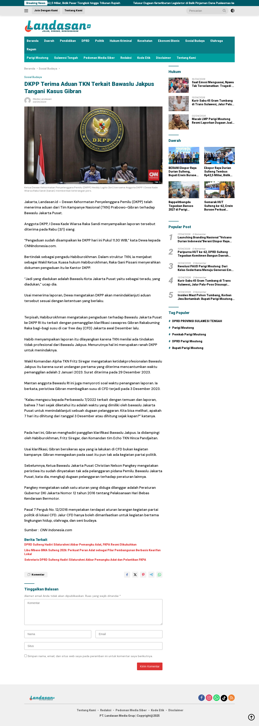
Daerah (49, 40)
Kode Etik (143, 57)
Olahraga (216, 40)
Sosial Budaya (195, 40)
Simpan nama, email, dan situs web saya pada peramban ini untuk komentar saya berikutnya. (90, 656)
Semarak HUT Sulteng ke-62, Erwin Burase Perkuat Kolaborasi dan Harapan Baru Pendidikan (218, 205)
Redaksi (126, 57)
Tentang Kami (73, 10)
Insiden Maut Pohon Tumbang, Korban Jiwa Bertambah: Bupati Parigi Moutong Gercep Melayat (205, 297)
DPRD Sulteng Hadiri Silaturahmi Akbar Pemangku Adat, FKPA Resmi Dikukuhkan (80, 544)
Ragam (31, 49)
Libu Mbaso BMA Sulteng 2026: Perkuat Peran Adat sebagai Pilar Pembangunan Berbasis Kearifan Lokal (92, 552)
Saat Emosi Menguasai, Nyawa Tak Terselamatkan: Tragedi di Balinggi (213, 84)
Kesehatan (144, 40)
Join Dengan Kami (46, 10)
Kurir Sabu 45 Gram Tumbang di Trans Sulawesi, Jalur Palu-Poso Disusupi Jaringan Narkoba (212, 102)
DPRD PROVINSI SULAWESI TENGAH (197, 321)
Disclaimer (163, 57)
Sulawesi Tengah (66, 57)
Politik (99, 40)
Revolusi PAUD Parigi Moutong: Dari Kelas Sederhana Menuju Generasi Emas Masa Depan (206, 268)
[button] (224, 10)
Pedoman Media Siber (99, 57)
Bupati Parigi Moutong (187, 348)
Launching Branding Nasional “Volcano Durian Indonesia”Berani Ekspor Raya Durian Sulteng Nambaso (205, 239)
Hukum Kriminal (121, 40)
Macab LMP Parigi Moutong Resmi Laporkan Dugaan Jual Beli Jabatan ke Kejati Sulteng (212, 120)
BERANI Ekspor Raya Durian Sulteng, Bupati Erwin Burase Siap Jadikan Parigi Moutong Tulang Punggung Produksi (183, 171)
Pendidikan (68, 40)
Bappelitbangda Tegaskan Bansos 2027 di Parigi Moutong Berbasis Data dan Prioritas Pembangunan (181, 205)
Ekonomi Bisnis (168, 40)
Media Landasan (42, 99)
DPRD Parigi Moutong (187, 341)
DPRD (85, 40)
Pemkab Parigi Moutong (189, 334)
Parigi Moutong (37, 57)
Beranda (32, 40)
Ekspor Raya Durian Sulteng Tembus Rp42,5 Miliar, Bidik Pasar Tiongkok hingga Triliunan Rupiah (68, 3)
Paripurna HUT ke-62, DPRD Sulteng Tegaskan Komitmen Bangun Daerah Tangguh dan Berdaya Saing (203, 253)
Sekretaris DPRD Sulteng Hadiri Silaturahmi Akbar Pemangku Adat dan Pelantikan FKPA (85, 559)
